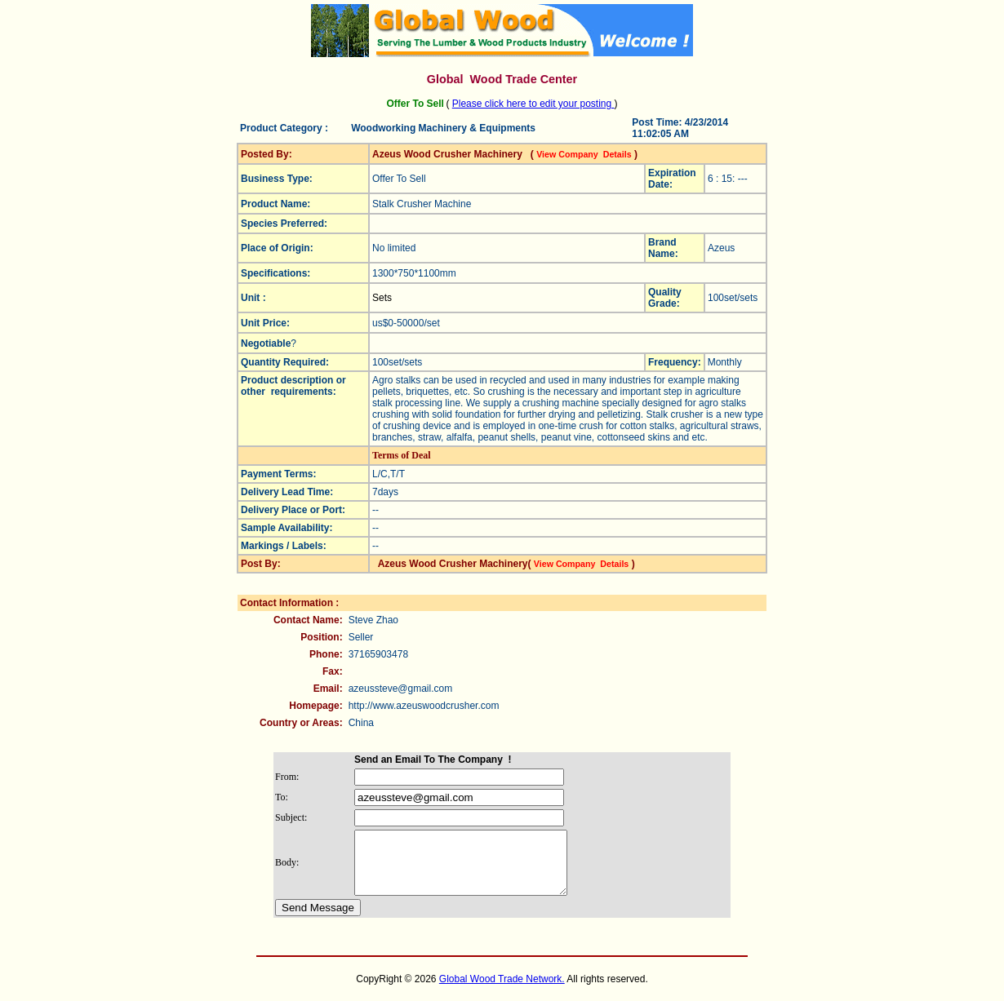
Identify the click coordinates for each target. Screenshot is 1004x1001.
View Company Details (583, 154)
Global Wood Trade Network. (502, 991)
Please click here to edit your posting (533, 103)
